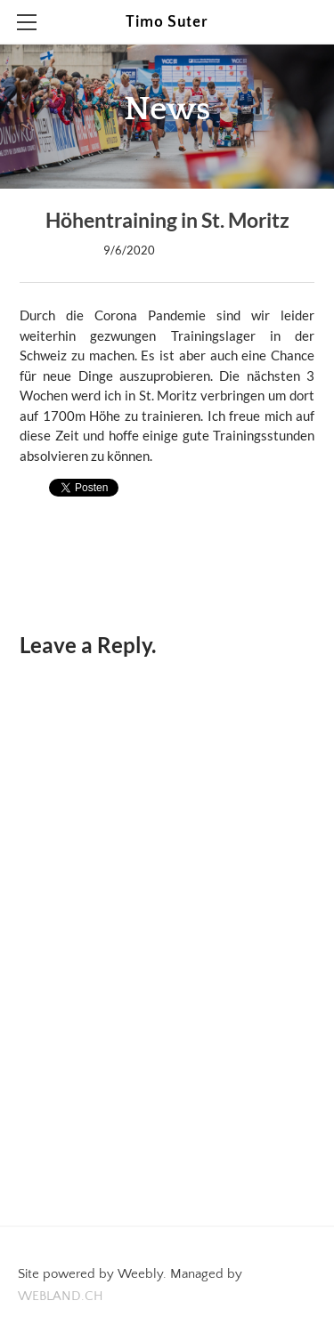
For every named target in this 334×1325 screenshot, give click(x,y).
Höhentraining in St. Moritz (167, 220)
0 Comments (198, 250)
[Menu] (26, 22)
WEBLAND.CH (60, 1296)
